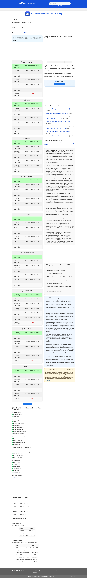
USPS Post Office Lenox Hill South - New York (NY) (57, 126)
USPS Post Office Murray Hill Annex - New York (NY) (58, 121)
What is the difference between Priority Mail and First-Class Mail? (60, 276)
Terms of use (47, 380)
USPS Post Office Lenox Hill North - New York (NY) (57, 136)
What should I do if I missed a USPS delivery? (56, 270)
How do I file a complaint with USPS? (54, 283)
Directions (50, 62)
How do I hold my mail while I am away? (55, 291)
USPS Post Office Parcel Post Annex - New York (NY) (58, 131)
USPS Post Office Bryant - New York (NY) (55, 116)
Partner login (72, 576)
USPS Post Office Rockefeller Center (54, 118)
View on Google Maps (59, 62)
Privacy (35, 572)
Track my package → (60, 84)
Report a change (27, 403)
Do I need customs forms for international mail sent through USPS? (58, 287)
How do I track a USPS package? (53, 267)
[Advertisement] (27, 51)
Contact (57, 570)
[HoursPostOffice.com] (27, 3)
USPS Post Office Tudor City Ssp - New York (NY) (57, 113)
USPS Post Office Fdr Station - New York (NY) (56, 128)
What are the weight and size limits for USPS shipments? (58, 280)
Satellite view (69, 62)
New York (60, 5)
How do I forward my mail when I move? (55, 273)
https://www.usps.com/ (17, 477)
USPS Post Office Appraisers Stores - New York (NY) (58, 109)
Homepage (14, 9)
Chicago (65, 5)
